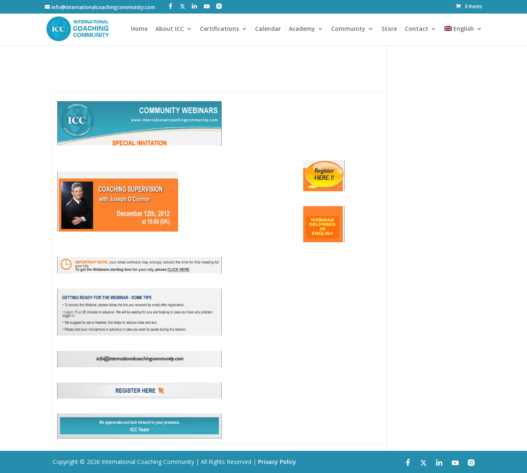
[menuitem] (463, 35)
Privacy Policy (277, 462)
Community (348, 29)
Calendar (268, 29)
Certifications (219, 29)
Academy (302, 29)
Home (139, 29)
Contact (416, 29)
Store (389, 29)
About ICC (170, 29)
